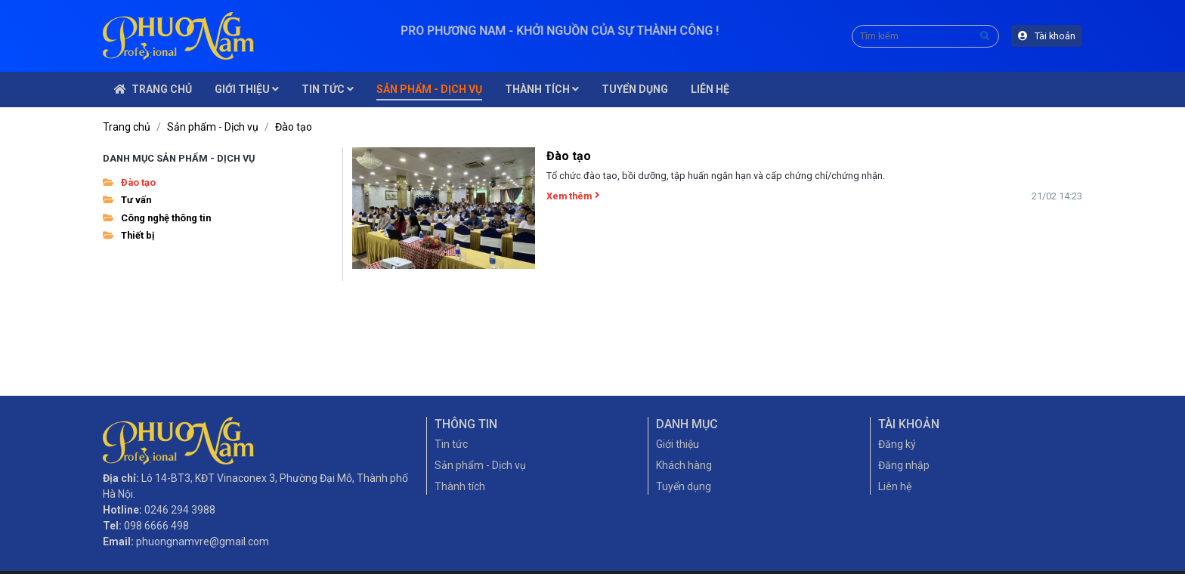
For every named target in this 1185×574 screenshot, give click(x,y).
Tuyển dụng (683, 486)
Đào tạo (293, 127)
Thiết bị (128, 235)
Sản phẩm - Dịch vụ (212, 127)
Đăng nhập (904, 465)
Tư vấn (127, 199)
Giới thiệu (677, 444)
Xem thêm (572, 196)
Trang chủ (126, 127)
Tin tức (451, 444)
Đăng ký (897, 444)
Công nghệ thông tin (157, 218)
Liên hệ (894, 486)
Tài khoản (1046, 36)
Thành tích (460, 486)
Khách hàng (684, 465)
